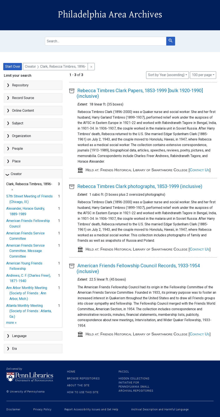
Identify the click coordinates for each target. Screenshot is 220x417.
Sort (166, 75)
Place (16, 161)
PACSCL (124, 371)
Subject (17, 123)
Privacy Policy (42, 409)
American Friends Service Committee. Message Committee (25, 250)
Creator (16, 174)
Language (19, 336)
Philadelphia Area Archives (110, 14)
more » (11, 323)
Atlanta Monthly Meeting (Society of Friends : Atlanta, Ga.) (29, 311)
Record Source (23, 98)
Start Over (12, 66)
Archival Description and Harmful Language (160, 409)
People (17, 149)
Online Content (23, 110)
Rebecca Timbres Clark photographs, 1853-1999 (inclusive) (139, 186)
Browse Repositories (83, 378)
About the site (78, 385)
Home (71, 371)
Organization (21, 136)
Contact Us (199, 170)
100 (202, 74)
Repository (20, 85)
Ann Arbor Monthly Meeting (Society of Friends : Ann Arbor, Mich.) (26, 293)
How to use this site (83, 392)
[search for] (105, 41)
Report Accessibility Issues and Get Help (91, 409)
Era (14, 349)
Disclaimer (13, 409)
